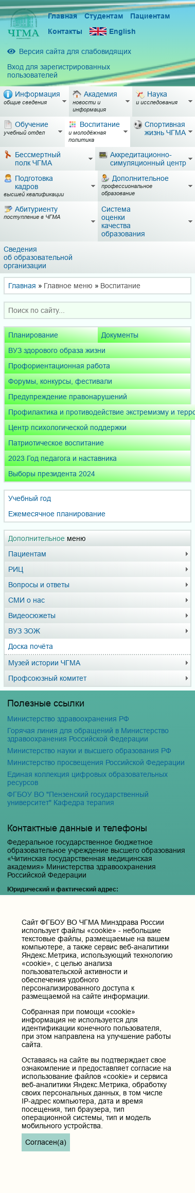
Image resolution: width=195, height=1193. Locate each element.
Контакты (65, 31)
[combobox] (97, 310)
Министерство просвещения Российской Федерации (96, 762)
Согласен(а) (45, 1142)
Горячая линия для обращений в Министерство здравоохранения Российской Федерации (88, 734)
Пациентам (150, 16)
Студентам (103, 16)
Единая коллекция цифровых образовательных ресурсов (87, 778)
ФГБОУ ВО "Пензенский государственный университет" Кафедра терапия (78, 798)
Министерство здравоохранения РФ (68, 719)
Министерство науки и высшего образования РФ (89, 751)
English (113, 31)
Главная (62, 16)
